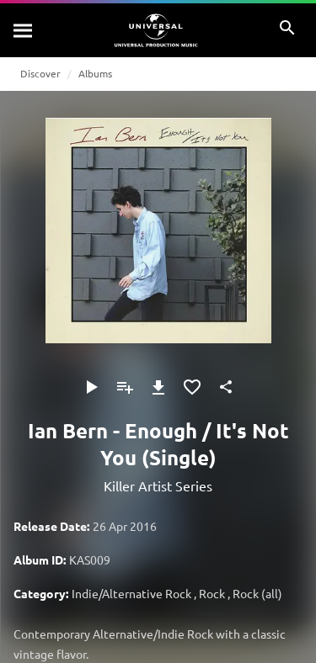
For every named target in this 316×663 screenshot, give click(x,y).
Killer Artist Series (158, 485)
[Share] (226, 387)
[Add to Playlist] (125, 387)
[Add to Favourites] (192, 387)
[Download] (158, 387)
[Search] (23, 30)
